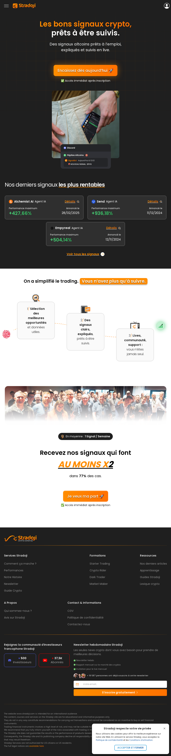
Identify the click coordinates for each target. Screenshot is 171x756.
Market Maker (99, 584)
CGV (70, 611)
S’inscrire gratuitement (120, 692)
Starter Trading (100, 564)
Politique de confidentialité (109, 740)
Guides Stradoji (150, 577)
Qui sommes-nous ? (18, 611)
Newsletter (11, 584)
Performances (13, 570)
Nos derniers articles (153, 564)
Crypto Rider (98, 570)
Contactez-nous (78, 624)
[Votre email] (124, 684)
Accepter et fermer (130, 747)
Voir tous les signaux (85, 254)
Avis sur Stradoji (14, 617)
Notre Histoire (13, 577)
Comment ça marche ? (20, 564)
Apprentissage (149, 570)
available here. (36, 746)
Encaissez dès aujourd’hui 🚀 (85, 70)
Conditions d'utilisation (141, 740)
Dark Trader (97, 577)
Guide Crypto (13, 591)
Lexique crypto (150, 584)
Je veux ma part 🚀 (85, 496)
